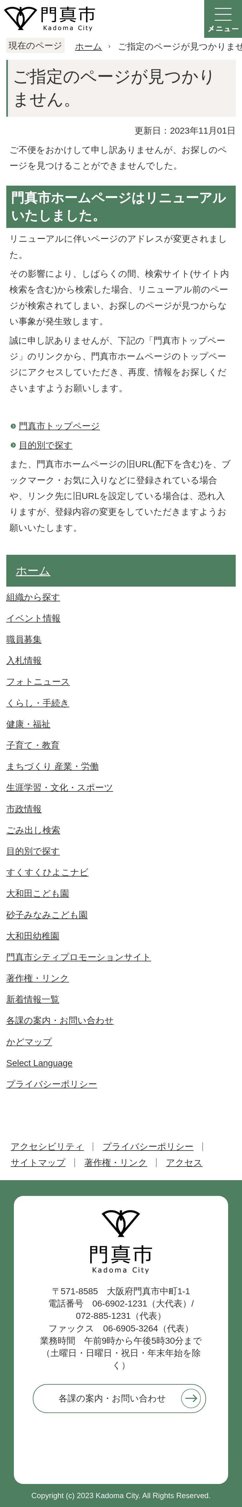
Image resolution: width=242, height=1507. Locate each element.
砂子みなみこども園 (47, 915)
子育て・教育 (33, 745)
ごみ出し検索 (33, 830)
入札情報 (24, 660)
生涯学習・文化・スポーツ (59, 787)
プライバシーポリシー (51, 1084)
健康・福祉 (28, 724)
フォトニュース (38, 682)
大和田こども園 (37, 893)
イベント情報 (33, 618)
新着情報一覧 (32, 999)
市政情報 (24, 809)
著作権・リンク (37, 978)
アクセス (184, 1163)
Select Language (39, 1063)
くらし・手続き (37, 703)
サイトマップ (38, 1163)
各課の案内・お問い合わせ (60, 1020)
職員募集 (24, 639)
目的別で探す (45, 445)
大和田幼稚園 (32, 936)
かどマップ (29, 1042)
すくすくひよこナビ (47, 872)
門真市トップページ (59, 426)
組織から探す (33, 597)
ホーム (88, 46)
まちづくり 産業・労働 (52, 766)
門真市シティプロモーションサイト (78, 957)
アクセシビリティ (47, 1146)
